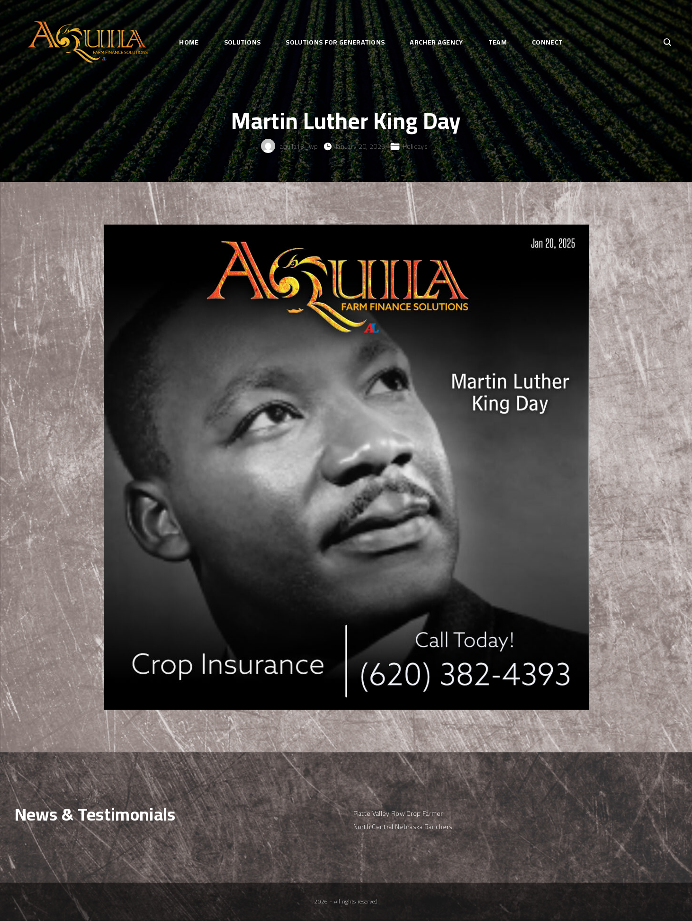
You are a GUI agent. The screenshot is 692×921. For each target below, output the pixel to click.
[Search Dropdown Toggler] (667, 42)
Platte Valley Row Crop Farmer (398, 813)
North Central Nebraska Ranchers (403, 827)
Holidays (415, 146)
